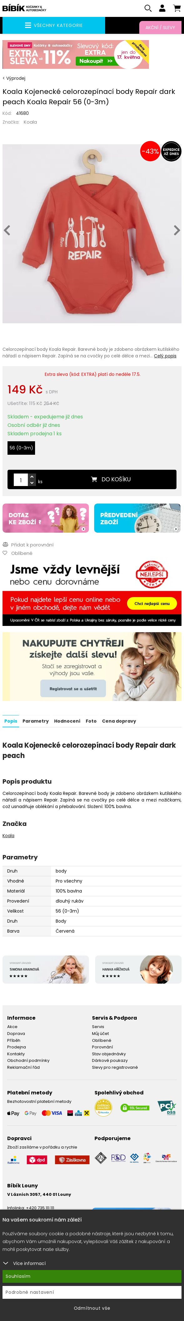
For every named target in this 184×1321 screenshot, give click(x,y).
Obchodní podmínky (28, 1060)
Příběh (13, 1040)
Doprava (16, 1034)
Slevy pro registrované (115, 1067)
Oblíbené (101, 1040)
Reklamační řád (23, 1067)
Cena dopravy (119, 721)
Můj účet (100, 1034)
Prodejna (16, 1047)
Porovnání (102, 1047)
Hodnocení (67, 721)
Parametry (36, 721)
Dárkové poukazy (110, 1060)
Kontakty (16, 1054)
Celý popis (165, 356)
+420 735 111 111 (40, 1208)
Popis (10, 721)
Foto (91, 721)
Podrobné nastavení (30, 1292)
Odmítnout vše (92, 1308)
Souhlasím (18, 1276)
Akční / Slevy (160, 27)
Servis (98, 1027)
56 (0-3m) (21, 448)
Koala (30, 122)
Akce (12, 1027)
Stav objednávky (109, 1054)
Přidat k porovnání (28, 544)
